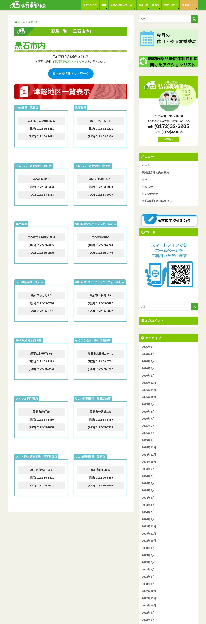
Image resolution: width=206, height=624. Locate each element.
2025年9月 (148, 404)
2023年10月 (149, 541)
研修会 (155, 5)
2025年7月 (148, 419)
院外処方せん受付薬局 (155, 172)
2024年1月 (148, 519)
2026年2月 (148, 368)
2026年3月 (148, 361)
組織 (104, 5)
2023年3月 (148, 570)
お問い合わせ (170, 5)
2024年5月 (148, 498)
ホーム (146, 165)
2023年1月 (148, 584)
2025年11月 (149, 390)
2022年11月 (149, 598)
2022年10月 (149, 606)
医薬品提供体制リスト (122, 5)
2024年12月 (149, 447)
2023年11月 (149, 534)
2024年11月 (149, 455)
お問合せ (168, 139)
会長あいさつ (90, 5)
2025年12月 (149, 383)
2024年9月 (148, 469)
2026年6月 (148, 347)
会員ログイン (189, 5)
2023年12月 (149, 527)
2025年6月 (148, 426)
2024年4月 (148, 505)
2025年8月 (148, 412)
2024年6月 (148, 491)
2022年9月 (148, 613)
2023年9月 (148, 548)
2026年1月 (148, 376)
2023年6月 (148, 555)
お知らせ (143, 5)
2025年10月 (149, 397)
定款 (144, 179)
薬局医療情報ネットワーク (70, 61)
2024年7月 (148, 483)
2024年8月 (148, 476)
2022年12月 (149, 591)
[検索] (194, 19)
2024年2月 (148, 512)
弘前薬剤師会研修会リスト (158, 201)
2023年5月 (148, 562)
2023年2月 (148, 577)
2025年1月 (148, 440)
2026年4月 (148, 354)
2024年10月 (149, 462)
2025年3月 (148, 433)
